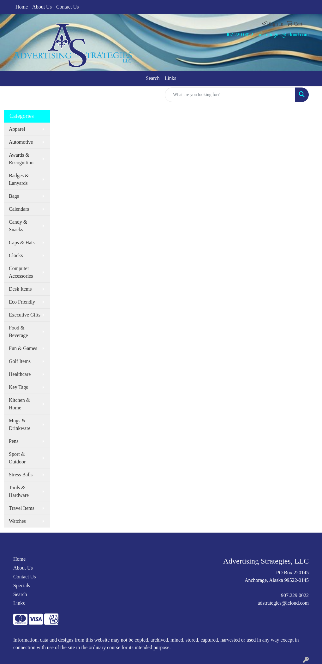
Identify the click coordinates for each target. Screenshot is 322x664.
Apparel (17, 129)
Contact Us (67, 6)
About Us (42, 6)
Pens (13, 441)
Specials (21, 585)
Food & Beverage (18, 331)
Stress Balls (21, 474)
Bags (14, 196)
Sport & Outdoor (17, 457)
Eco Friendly (22, 302)
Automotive (21, 142)
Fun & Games (23, 348)
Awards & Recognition (21, 158)
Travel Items (21, 508)
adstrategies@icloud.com (283, 34)
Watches (17, 521)
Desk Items (20, 289)
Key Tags (18, 387)
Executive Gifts (24, 314)
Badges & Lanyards (19, 179)
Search (153, 78)
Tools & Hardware (19, 491)
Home (21, 6)
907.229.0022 (239, 34)
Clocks (16, 255)
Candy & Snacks (18, 225)
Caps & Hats (22, 242)
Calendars (19, 209)
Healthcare (20, 374)
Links (170, 78)
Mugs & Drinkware (19, 424)
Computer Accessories (21, 272)
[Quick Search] (230, 95)
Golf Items (20, 361)
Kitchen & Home (19, 403)
